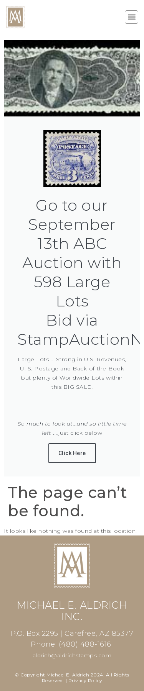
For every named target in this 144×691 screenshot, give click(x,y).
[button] (131, 17)
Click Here (72, 453)
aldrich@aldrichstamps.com (72, 655)
